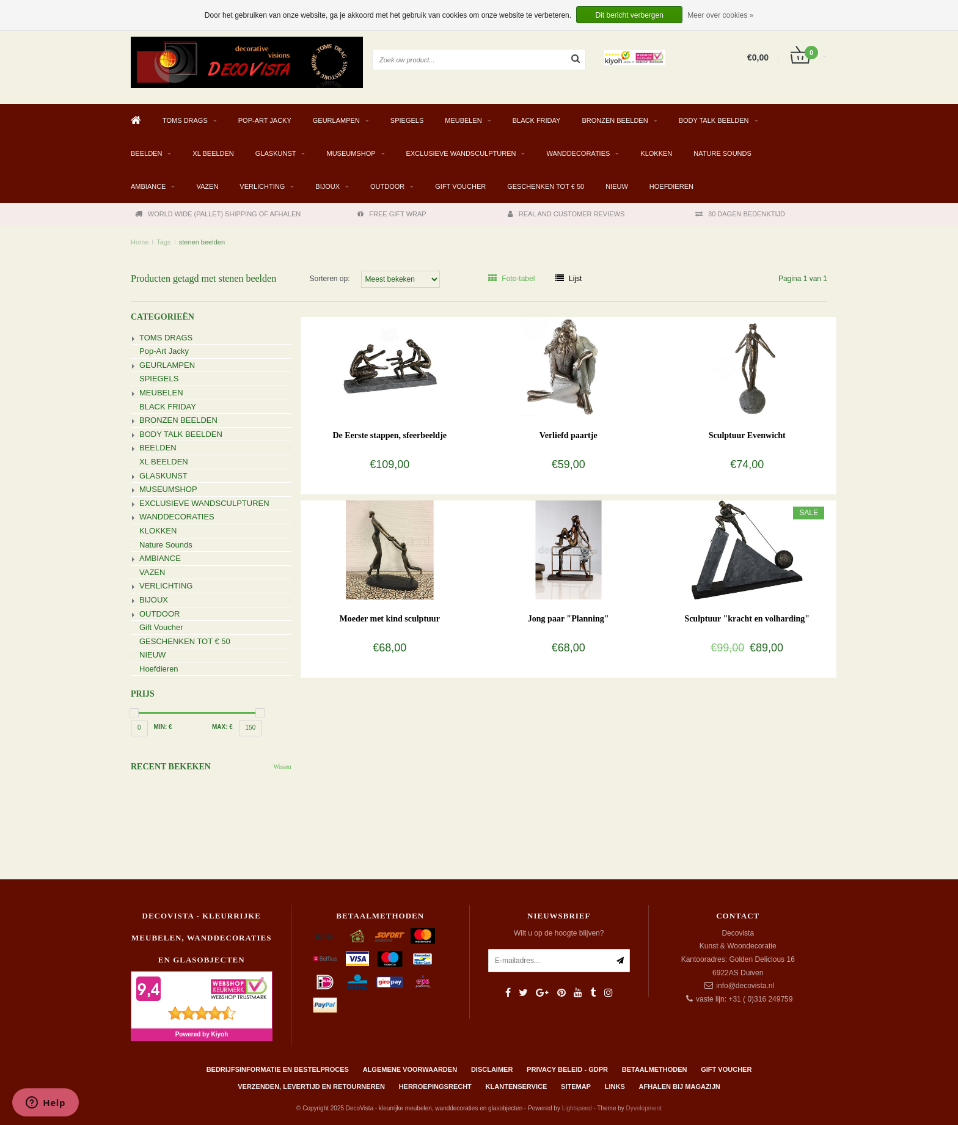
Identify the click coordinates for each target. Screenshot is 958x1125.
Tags (163, 242)
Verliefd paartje (568, 435)
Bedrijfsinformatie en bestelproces (278, 1069)
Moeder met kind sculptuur (390, 618)
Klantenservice (516, 1086)
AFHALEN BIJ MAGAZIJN (679, 1086)
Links (615, 1086)
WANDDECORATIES (578, 153)
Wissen (282, 766)
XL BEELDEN (212, 153)
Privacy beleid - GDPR (567, 1069)
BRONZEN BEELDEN (615, 120)
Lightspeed (577, 1108)
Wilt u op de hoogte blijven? (559, 933)
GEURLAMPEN (336, 120)
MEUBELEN (463, 120)
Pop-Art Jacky (264, 120)
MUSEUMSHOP (350, 153)
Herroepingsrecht (435, 1086)
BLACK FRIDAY (537, 120)
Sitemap (576, 1086)
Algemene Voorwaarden (410, 1069)
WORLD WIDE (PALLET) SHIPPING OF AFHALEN (218, 214)
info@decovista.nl (745, 985)
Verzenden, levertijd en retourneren (311, 1086)
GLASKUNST (275, 153)
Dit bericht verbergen (629, 15)
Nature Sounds (722, 153)
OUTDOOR (387, 186)
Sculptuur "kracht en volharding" (747, 618)
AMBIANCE (148, 186)
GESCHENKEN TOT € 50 (545, 186)
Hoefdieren (671, 186)
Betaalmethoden (654, 1069)
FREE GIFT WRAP (391, 214)
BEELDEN (146, 153)
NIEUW (616, 186)
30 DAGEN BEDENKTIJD (740, 214)
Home (139, 242)
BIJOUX (327, 186)
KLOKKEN (656, 153)
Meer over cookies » (720, 15)
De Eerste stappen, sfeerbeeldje (389, 435)
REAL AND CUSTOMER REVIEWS (566, 214)
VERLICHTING (262, 186)
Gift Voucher (460, 186)
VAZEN (207, 186)
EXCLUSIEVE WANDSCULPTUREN (461, 153)
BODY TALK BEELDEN (714, 120)
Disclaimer (492, 1069)
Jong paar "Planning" (568, 618)
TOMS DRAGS (185, 120)
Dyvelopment (644, 1108)
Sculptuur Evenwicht (747, 435)
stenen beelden (202, 242)
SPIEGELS (406, 120)
